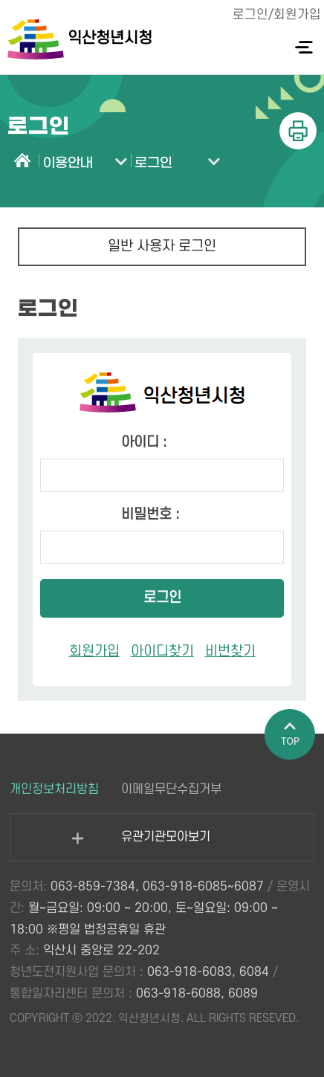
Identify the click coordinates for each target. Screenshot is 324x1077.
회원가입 (94, 651)
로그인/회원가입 (277, 14)
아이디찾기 (162, 651)
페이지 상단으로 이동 (291, 735)
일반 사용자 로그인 (162, 246)
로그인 (162, 598)
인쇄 (298, 130)
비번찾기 (230, 651)
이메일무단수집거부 (171, 789)
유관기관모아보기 (140, 845)
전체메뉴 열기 (303, 47)
